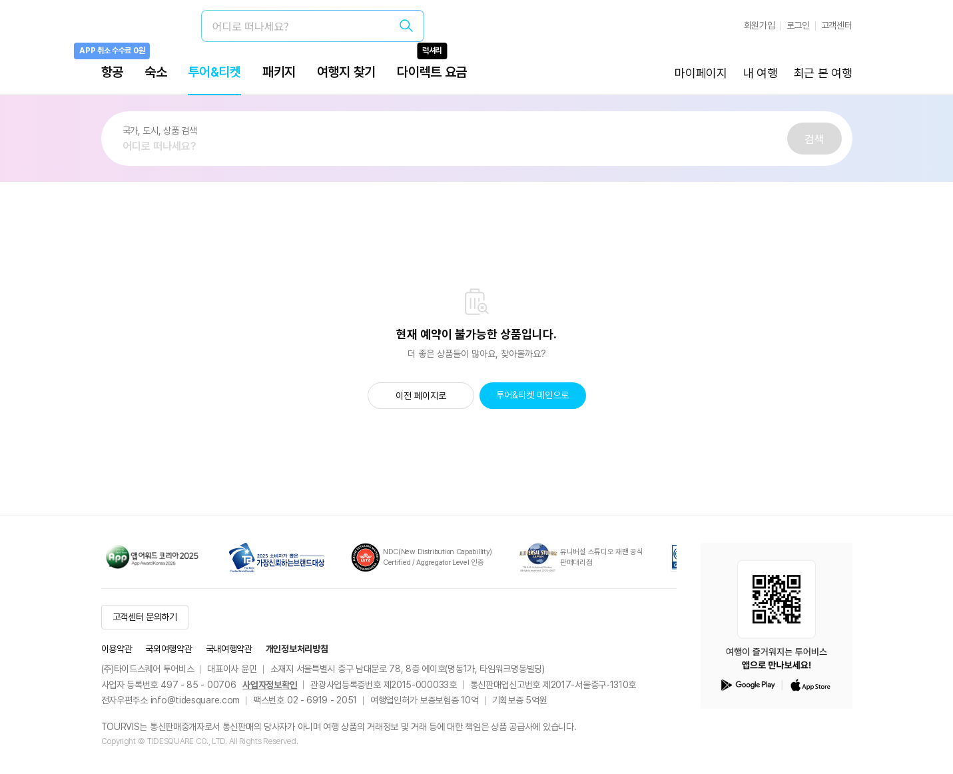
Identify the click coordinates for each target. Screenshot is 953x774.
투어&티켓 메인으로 (532, 395)
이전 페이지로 (421, 395)
